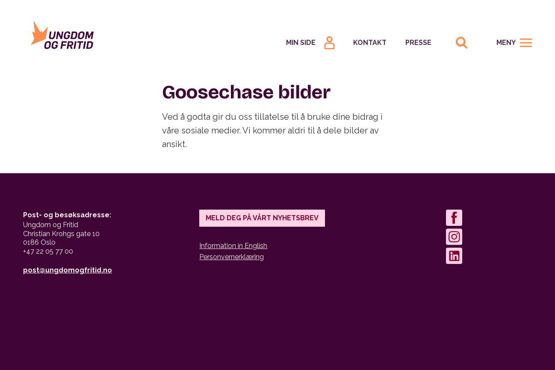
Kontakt (370, 42)
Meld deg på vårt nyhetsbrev (262, 218)
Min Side (301, 42)
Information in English (233, 246)
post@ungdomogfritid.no (67, 270)
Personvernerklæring (231, 257)
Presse (418, 42)
